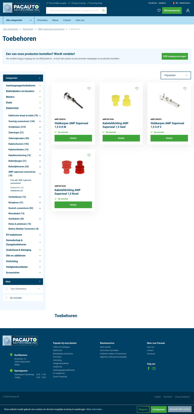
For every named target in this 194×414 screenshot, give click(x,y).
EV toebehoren (59, 373)
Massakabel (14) (16, 213)
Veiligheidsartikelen (61, 363)
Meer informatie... (95, 409)
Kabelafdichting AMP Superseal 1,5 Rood (67, 191)
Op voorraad (16, 298)
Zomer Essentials (60, 377)
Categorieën (23, 78)
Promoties (57, 357)
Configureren (158, 409)
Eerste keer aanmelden (109, 350)
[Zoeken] (103, 10)
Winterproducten (172, 10)
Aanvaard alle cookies (179, 409)
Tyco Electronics (24, 289)
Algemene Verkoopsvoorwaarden (113, 357)
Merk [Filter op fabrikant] (23, 281)
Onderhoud (57, 367)
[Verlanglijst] (158, 9)
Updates (162, 3)
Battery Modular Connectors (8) (23, 229)
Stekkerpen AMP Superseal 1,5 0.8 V (167, 125)
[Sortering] (176, 75)
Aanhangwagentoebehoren (64, 370)
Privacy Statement (182, 397)
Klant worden (105, 347)
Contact (150, 350)
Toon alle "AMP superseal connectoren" (20, 181)
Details (73, 138)
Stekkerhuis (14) (16, 188)
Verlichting (57, 360)
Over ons (150, 347)
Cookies (157, 397)
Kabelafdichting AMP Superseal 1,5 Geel (116, 125)
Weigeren (143, 409)
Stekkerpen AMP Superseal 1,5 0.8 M (71, 125)
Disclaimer (168, 397)
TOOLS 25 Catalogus (61, 347)
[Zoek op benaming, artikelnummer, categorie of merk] (73, 10)
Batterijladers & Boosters (63, 354)
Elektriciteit (57, 350)
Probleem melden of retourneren (113, 354)
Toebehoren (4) (16, 191)
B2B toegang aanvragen (175, 56)
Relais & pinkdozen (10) (19, 224)
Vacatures (152, 3)
